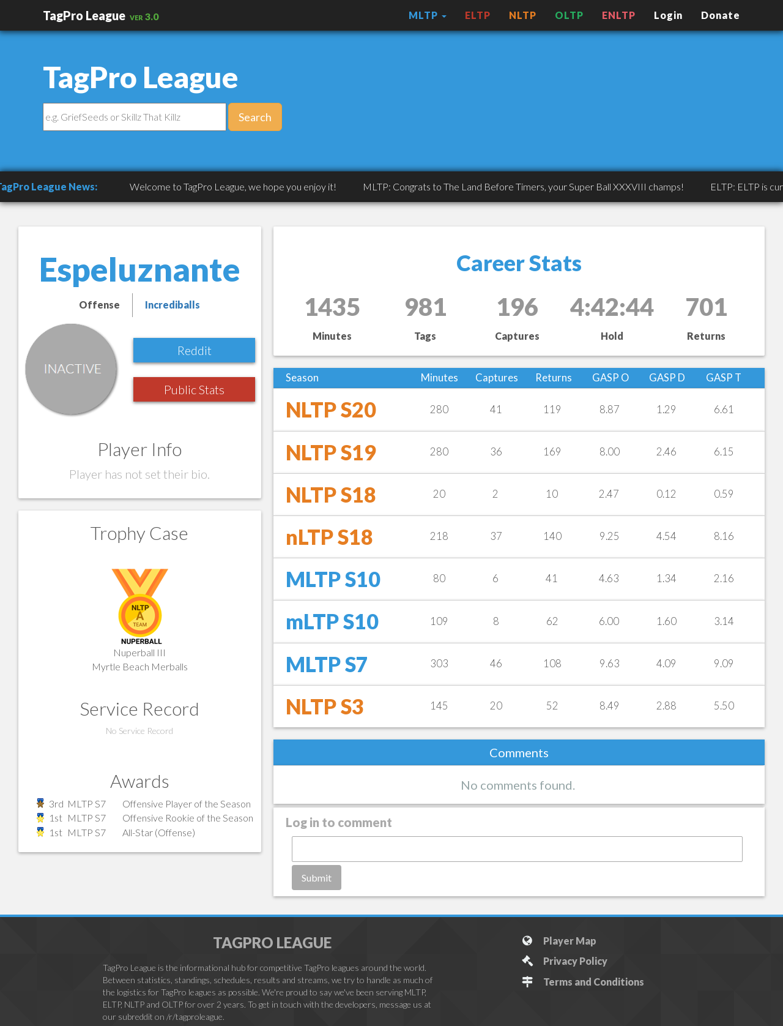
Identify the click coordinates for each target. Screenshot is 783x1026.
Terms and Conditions (583, 981)
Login (668, 15)
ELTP (478, 15)
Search (255, 117)
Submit (317, 877)
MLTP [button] (428, 15)
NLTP (522, 15)
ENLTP (619, 15)
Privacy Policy (564, 961)
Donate (720, 15)
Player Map (559, 940)
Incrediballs (172, 304)
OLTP (569, 15)
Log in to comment (339, 822)
